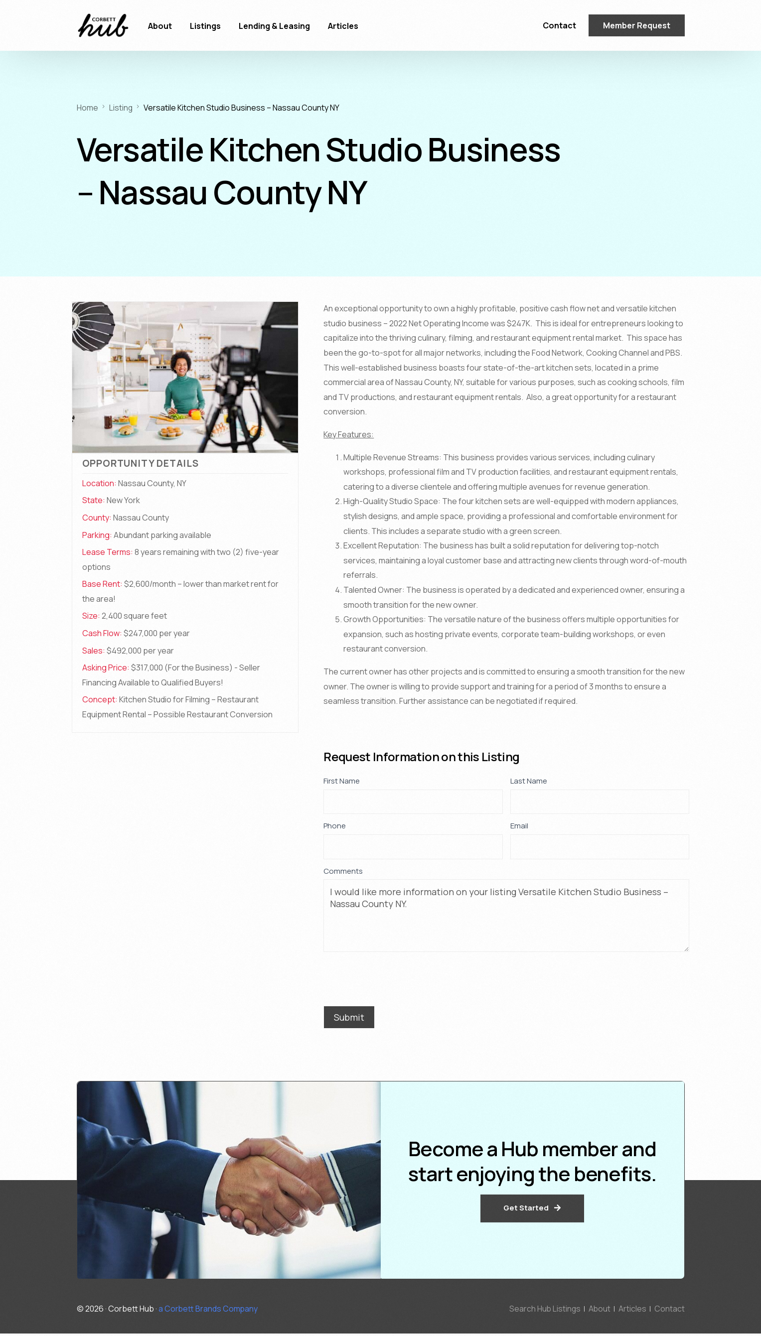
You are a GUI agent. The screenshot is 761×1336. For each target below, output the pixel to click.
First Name (344, 781)
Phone (337, 825)
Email (522, 825)
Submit (349, 1017)
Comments (343, 871)
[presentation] (399, 976)
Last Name (531, 781)
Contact (559, 25)
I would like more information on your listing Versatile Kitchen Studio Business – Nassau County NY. (506, 915)
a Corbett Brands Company (208, 1310)
